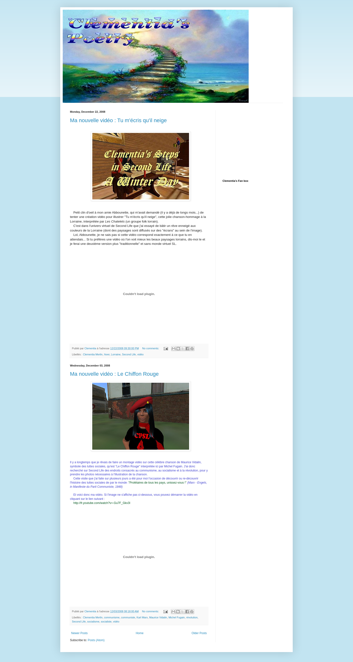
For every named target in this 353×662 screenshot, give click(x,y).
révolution (192, 617)
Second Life (129, 354)
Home (140, 633)
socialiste (106, 621)
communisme (112, 617)
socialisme (93, 621)
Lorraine (116, 354)
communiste (128, 617)
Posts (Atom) (96, 640)
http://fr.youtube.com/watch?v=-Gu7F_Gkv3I (101, 503)
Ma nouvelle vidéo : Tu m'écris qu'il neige (118, 120)
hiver (107, 354)
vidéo (140, 354)
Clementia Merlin (93, 354)
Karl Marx (142, 617)
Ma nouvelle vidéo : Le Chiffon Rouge (114, 374)
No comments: (151, 348)
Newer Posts (79, 633)
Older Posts (199, 633)
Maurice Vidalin (158, 617)
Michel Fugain (177, 617)
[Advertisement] (259, 140)
